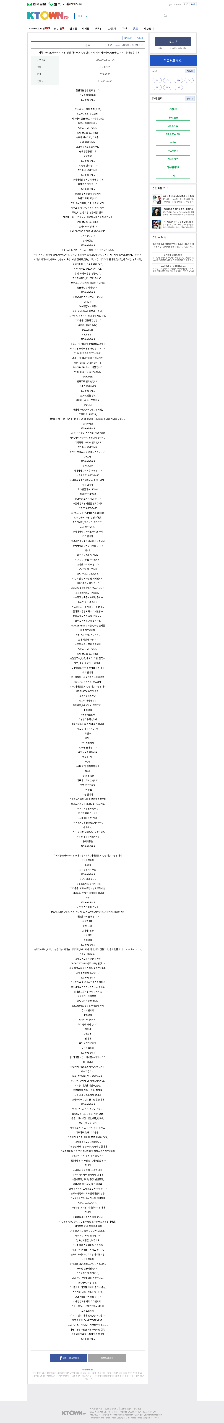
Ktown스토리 (37, 29)
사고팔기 (149, 29)
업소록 (73, 29)
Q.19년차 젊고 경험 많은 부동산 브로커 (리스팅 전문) (173, 244)
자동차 (112, 29)
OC (168, 80)
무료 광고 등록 (173, 60)
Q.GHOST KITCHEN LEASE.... (173, 265)
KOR (193, 4)
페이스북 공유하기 (69, 1358)
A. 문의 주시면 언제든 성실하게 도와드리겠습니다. (173, 246)
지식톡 (86, 29)
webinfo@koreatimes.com (121, 1414)
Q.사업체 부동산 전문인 (173, 254)
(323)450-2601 (151, 1411)
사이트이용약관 (96, 1408)
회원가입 (160, 48)
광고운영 (137, 1408)
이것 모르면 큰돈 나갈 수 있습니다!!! (178, 222)
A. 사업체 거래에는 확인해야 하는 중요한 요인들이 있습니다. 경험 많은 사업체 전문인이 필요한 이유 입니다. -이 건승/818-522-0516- (173, 260)
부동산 (98, 29)
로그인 (173, 42)
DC (189, 80)
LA (157, 80)
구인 (124, 29)
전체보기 (190, 71)
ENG (186, 4)
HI (178, 87)
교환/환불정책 (126, 1408)
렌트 (135, 29)
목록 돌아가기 (107, 1357)
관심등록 (140, 38)
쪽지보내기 (128, 38)
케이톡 (59, 29)
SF (157, 87)
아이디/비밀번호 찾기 (178, 48)
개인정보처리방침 (111, 1408)
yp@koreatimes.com (153, 1414)
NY (178, 80)
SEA (168, 87)
